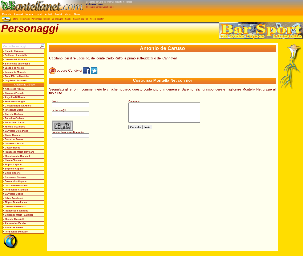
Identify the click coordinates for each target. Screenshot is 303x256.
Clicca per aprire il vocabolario (100, 7)
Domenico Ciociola (15, 177)
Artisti (48, 14)
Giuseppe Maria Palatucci (19, 215)
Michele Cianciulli (14, 219)
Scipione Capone (14, 168)
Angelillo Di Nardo (15, 97)
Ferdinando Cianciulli (16, 189)
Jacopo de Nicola (14, 68)
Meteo (68, 14)
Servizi (58, 14)
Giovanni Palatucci (15, 206)
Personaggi (37, 19)
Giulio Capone (13, 135)
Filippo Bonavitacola (16, 202)
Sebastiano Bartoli (15, 122)
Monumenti (25, 19)
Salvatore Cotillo (14, 194)
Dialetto (68, 19)
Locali (39, 14)
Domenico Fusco (14, 143)
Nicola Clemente (14, 160)
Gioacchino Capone (16, 181)
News (77, 14)
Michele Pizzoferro (15, 126)
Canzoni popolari (80, 19)
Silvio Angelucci (14, 198)
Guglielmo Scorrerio (16, 80)
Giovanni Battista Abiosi (18, 105)
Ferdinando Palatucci (16, 231)
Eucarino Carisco (14, 118)
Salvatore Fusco (14, 139)
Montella (7, 14)
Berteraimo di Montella (17, 63)
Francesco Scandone (16, 210)
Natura (29, 14)
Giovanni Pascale (14, 93)
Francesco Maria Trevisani (19, 152)
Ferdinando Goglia (15, 101)
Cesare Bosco (12, 147)
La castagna (57, 19)
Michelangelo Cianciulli (18, 156)
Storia (16, 19)
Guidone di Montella (16, 55)
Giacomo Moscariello (16, 185)
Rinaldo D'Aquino (14, 51)
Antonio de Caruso (24, 84)
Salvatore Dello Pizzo (16, 131)
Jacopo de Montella (15, 72)
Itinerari (18, 14)
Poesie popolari (97, 19)
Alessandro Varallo (15, 223)
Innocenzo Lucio (14, 110)
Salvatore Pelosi (14, 227)
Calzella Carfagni (14, 114)
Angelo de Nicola (14, 89)
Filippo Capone (13, 164)
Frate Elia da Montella (17, 76)
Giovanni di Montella (16, 59)
